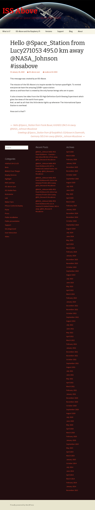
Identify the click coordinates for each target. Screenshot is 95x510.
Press (7, 213)
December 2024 (72, 213)
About (80, 31)
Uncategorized (10, 229)
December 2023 (72, 259)
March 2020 (70, 432)
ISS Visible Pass (10, 190)
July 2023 (69, 279)
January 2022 (71, 348)
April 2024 (69, 244)
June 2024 (70, 236)
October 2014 (71, 463)
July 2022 (69, 325)
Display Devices (11, 175)
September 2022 (72, 317)
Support (60, 31)
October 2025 (71, 175)
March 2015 (70, 456)
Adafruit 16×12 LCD (12, 163)
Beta (6, 167)
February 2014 (71, 482)
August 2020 (70, 413)
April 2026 (69, 152)
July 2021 (69, 371)
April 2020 (69, 429)
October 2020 (71, 406)
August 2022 (70, 321)
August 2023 (70, 275)
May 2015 (69, 448)
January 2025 (71, 209)
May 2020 (69, 425)
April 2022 (69, 336)
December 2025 (72, 167)
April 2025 (69, 198)
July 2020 (69, 417)
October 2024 (71, 221)
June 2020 (70, 421)
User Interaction (11, 233)
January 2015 (71, 459)
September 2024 (72, 225)
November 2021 (72, 356)
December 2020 (72, 398)
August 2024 (70, 229)
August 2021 (70, 367)
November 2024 (72, 217)
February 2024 (71, 252)
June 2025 (70, 190)
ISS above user (34, 72)
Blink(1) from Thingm (12, 171)
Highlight (8, 179)
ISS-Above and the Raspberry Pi (28, 31)
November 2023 (72, 263)
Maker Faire (9, 202)
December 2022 (72, 306)
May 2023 (69, 286)
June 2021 (70, 375)
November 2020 (72, 402)
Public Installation (11, 217)
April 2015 (69, 452)
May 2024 (69, 240)
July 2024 (69, 232)
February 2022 (71, 344)
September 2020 (72, 409)
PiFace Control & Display (14, 206)
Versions (48, 31)
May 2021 (69, 379)
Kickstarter (9, 194)
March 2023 (70, 294)
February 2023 (71, 298)
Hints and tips (10, 183)
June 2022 (70, 329)
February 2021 (71, 390)
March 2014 (70, 479)
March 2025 (70, 202)
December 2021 (72, 352)
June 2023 (70, 282)
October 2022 (71, 313)
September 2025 (72, 179)
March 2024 (70, 248)
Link (6, 198)
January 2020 (71, 440)
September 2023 (72, 271)
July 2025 (69, 186)
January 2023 (71, 302)
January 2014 (71, 486)
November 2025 (72, 171)
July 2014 (69, 467)
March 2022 (70, 340)
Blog (71, 31)
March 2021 (70, 386)
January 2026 (71, 163)
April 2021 (69, 382)
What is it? (6, 31)
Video (7, 236)
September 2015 (72, 444)
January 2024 (71, 256)
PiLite (7, 209)
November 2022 (72, 309)
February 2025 (71, 205)
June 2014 (70, 471)
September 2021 (72, 363)
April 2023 (69, 290)
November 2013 (72, 490)
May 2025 (69, 194)
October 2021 (71, 359)
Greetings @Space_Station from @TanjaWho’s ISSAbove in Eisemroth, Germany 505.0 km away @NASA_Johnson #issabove (51, 134)
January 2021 (71, 394)
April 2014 (69, 475)
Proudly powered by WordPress (22, 505)
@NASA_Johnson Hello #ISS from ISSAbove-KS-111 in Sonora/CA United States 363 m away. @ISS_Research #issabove (47, 206)
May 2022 (69, 332)
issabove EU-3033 (50, 72)
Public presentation (12, 221)
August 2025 (70, 182)
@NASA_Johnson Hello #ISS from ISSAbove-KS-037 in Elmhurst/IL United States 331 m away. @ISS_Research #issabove (46, 168)
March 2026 (70, 155)
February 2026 (71, 159)
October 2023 (71, 267)
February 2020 (71, 436)
